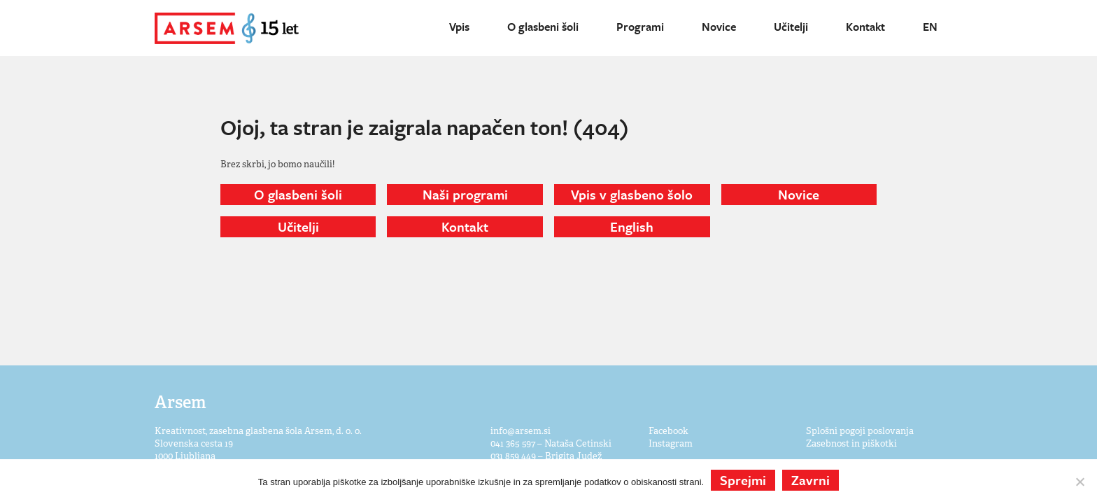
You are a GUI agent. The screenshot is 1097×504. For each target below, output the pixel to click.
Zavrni (810, 479)
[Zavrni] (1080, 482)
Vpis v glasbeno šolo (632, 194)
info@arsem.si (520, 431)
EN (930, 26)
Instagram (671, 443)
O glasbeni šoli (543, 26)
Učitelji (791, 26)
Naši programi (465, 194)
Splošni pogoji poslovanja (860, 431)
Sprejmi (743, 479)
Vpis (459, 26)
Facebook (668, 431)
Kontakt (865, 26)
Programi (640, 26)
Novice (719, 26)
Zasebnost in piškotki (851, 443)
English (631, 226)
